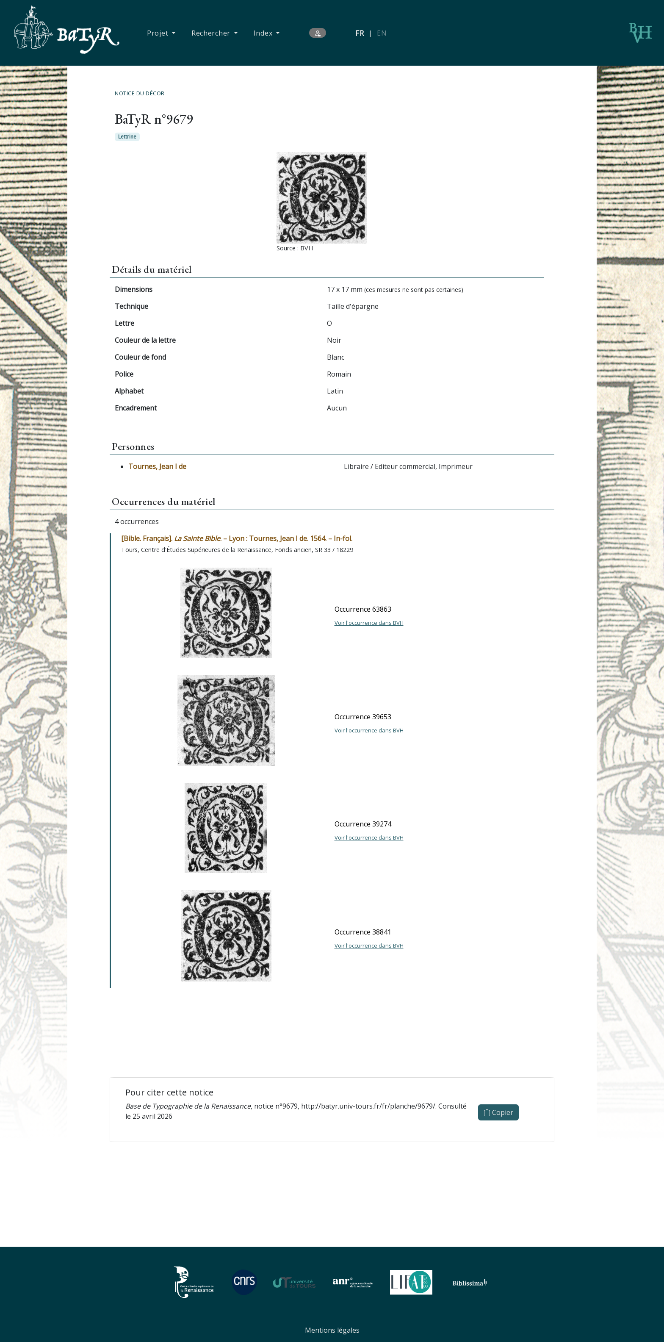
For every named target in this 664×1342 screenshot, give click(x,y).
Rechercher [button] (211, 33)
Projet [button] (158, 33)
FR (359, 33)
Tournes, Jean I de (157, 466)
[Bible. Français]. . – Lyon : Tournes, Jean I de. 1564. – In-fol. (236, 538)
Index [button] (264, 33)
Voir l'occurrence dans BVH (369, 623)
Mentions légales (332, 1330)
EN (382, 33)
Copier (498, 1112)
